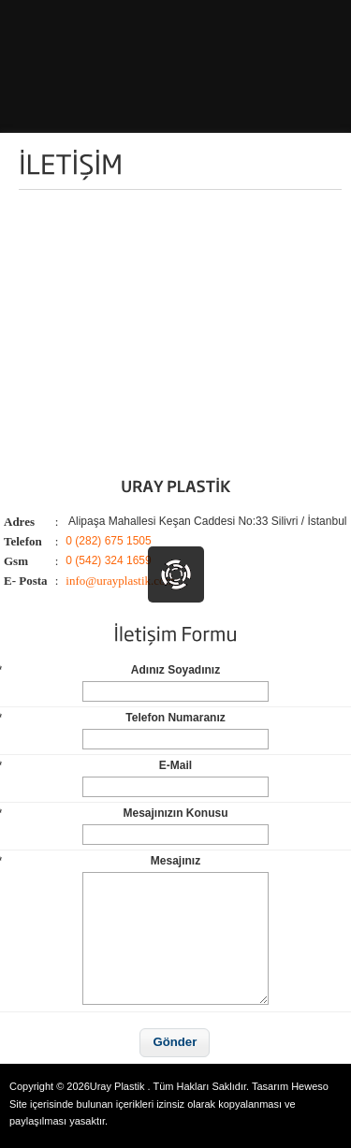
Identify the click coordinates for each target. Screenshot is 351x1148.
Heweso (310, 1086)
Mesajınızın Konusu (116, 813)
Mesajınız (102, 860)
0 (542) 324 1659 (108, 560)
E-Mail (98, 765)
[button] (174, 1042)
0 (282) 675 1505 (108, 540)
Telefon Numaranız (115, 717)
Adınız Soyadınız (112, 670)
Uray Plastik (117, 1086)
